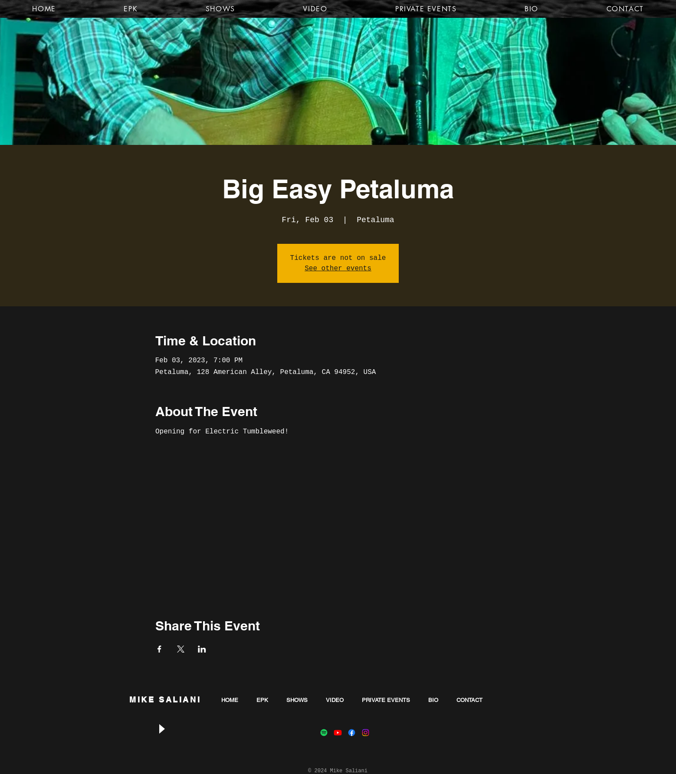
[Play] (161, 729)
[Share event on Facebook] (159, 649)
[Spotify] (323, 732)
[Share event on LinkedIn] (202, 649)
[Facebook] (351, 732)
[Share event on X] (181, 649)
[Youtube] (337, 732)
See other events (338, 268)
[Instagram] (365, 732)
